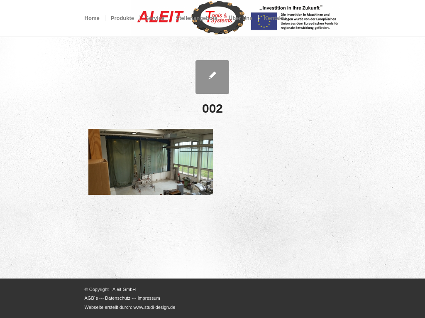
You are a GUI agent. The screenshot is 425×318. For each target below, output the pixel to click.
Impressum (148, 298)
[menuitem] (92, 18)
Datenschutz (117, 298)
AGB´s (91, 298)
